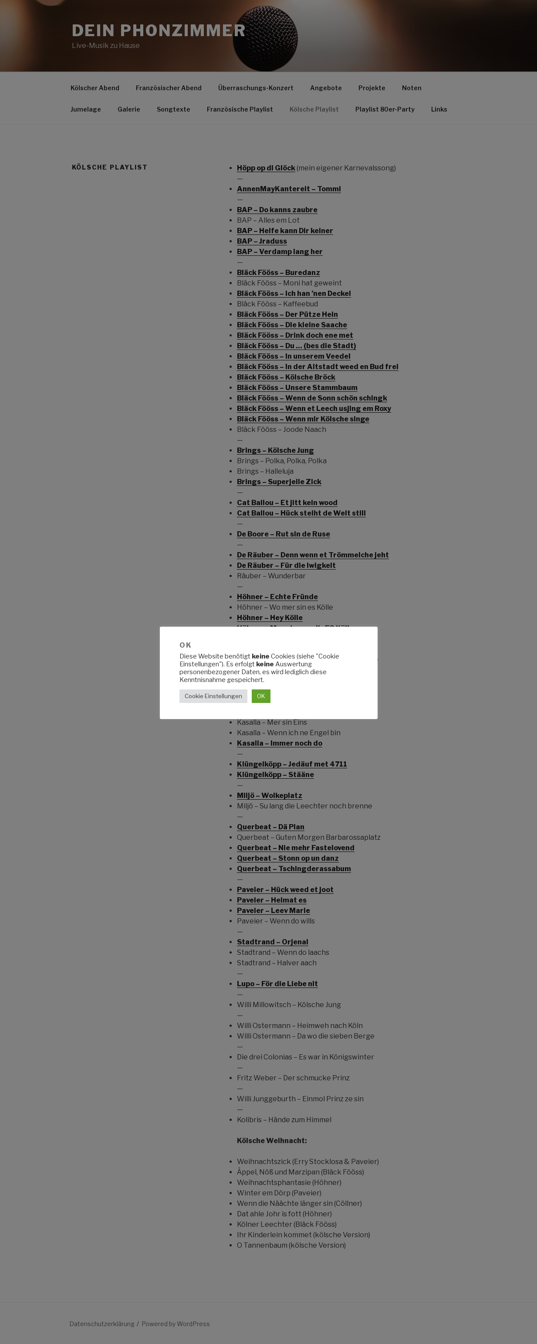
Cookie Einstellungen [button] (213, 695)
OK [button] (261, 695)
